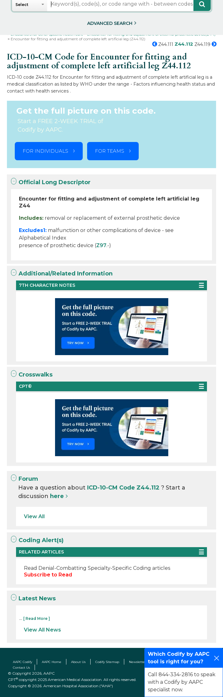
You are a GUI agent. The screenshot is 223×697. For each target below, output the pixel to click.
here (57, 496)
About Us (78, 662)
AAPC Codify (22, 662)
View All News (42, 630)
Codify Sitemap (107, 662)
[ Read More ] (36, 618)
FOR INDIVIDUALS (45, 151)
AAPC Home (51, 662)
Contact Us (21, 668)
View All (34, 516)
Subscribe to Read (48, 575)
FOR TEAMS (109, 151)
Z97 (101, 245)
